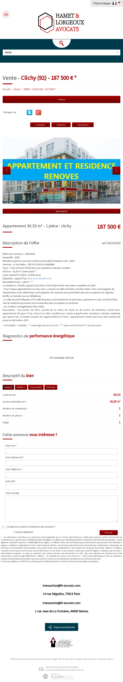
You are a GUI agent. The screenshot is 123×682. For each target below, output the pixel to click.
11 (78, 211)
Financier (50, 387)
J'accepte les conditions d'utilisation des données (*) (30, 526)
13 (88, 211)
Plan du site (63, 659)
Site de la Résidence (39, 278)
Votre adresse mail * (14, 457)
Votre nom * (11, 445)
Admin (110, 659)
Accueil (6, 89)
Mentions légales (76, 659)
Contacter (40, 124)
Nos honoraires (90, 659)
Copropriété (35, 387)
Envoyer (108, 532)
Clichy (17, 89)
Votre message (12, 493)
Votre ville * (10, 481)
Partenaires (102, 659)
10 (73, 211)
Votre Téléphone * (13, 469)
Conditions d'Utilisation (69, 561)
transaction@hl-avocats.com (61, 586)
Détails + (21, 387)
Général (8, 387)
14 (93, 211)
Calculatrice (82, 124)
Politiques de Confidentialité (43, 561)
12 (83, 211)
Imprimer (61, 124)
